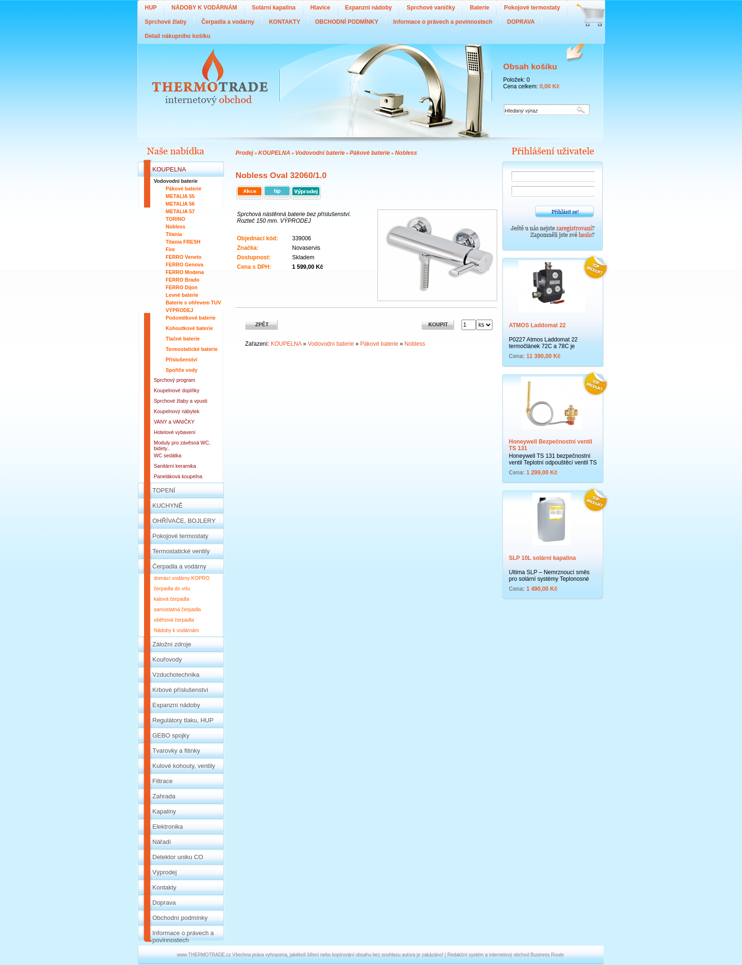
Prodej (244, 153)
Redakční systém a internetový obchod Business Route (505, 954)
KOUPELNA (274, 153)
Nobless (406, 153)
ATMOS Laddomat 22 (537, 325)
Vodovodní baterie (320, 153)
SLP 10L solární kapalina (542, 558)
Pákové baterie (370, 153)
